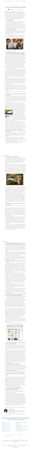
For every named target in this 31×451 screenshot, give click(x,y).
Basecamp (16, 446)
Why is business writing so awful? (6, 426)
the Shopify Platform (16, 401)
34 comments (21, 9)
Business (8, 417)
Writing (23, 440)
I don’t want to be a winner (19, 428)
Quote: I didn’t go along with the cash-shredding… (17, 419)
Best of (26, 440)
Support (16, 440)
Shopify (14, 19)
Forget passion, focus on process (6, 425)
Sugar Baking (8, 155)
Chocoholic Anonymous (19, 425)
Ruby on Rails (10, 79)
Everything (15, 441)
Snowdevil (23, 52)
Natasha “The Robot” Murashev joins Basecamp (22, 429)
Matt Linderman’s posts (14, 413)
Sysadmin (19, 440)
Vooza (15, 410)
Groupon (17, 133)
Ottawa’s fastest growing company (9, 37)
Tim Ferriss (6, 378)
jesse (23, 195)
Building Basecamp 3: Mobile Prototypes (21, 426)
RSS (22, 446)
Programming (12, 440)
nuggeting (20, 195)
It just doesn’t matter (4, 429)
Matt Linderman (11, 9)
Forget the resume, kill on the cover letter (7, 428)
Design (8, 440)
